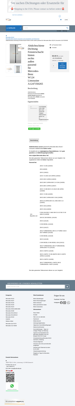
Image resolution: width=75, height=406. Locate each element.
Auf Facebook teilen (56, 45)
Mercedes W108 (10, 311)
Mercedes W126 (10, 302)
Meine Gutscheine (38, 306)
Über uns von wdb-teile (39, 317)
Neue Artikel (36, 312)
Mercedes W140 (10, 304)
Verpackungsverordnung (39, 351)
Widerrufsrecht (37, 321)
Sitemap (64, 31)
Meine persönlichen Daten (40, 304)
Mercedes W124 (10, 306)
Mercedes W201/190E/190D (13, 309)
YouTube (62, 299)
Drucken (54, 47)
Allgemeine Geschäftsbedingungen (42, 325)
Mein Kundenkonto (38, 295)
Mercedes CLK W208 (11, 325)
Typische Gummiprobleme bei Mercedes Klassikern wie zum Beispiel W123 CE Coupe (40, 334)
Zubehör (8, 319)
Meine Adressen (37, 302)
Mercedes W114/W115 (11, 315)
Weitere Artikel (9, 321)
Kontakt (59, 31)
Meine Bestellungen (38, 298)
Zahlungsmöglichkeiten (39, 323)
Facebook (56, 299)
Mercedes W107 (10, 300)
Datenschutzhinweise (38, 327)
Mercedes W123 (10, 298)
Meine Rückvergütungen (39, 300)
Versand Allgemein (38, 341)
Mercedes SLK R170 (11, 323)
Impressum (36, 319)
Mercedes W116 (10, 317)
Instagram (56, 302)
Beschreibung (34, 140)
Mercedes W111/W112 (11, 313)
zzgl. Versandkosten (57, 58)
